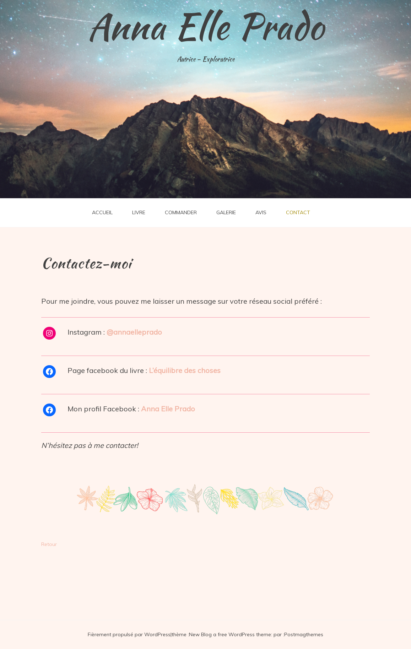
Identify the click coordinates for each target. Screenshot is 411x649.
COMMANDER (181, 212)
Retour (49, 544)
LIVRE (138, 212)
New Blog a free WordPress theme (230, 634)
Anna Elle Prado (205, 26)
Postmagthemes (303, 634)
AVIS (260, 212)
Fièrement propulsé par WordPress (129, 634)
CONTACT (298, 212)
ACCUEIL (102, 212)
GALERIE (226, 212)
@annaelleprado (134, 332)
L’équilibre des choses (185, 370)
